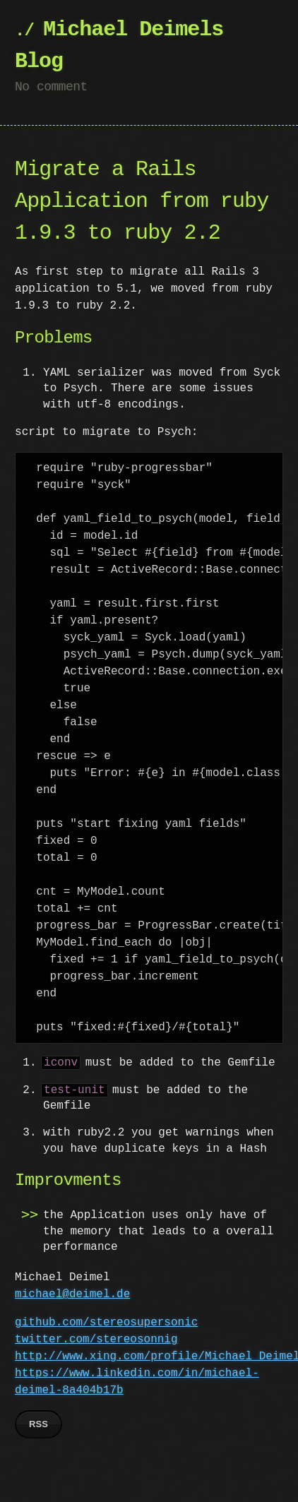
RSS (38, 1424)
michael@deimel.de (72, 1294)
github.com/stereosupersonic (106, 1322)
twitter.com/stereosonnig (96, 1339)
